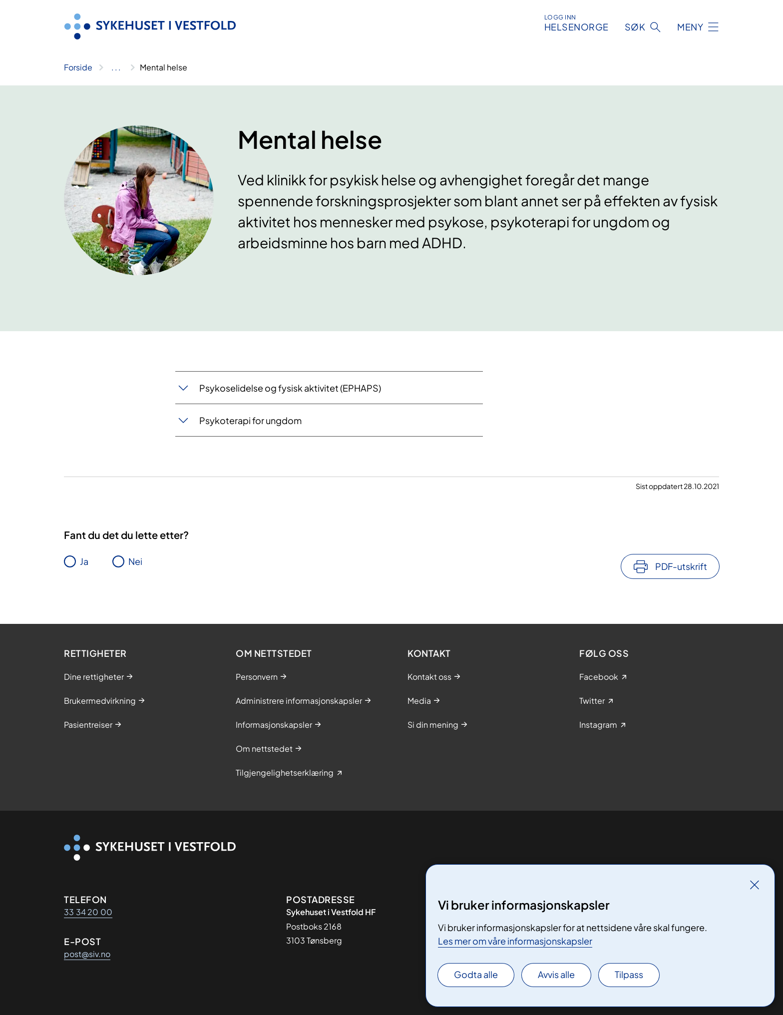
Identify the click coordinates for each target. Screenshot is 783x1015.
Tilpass (629, 974)
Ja (84, 561)
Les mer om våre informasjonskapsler (515, 941)
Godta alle (476, 974)
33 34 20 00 (88, 912)
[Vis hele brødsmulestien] (116, 67)
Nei (135, 561)
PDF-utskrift (681, 566)
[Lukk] (755, 885)
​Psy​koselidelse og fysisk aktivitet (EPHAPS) (290, 388)
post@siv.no (87, 954)
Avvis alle (556, 974)
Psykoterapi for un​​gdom (250, 420)
